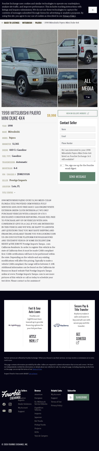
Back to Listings (10, 22)
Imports (38, 414)
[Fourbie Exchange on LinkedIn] (10, 411)
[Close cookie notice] (92, 10)
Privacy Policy (56, 406)
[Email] (71, 397)
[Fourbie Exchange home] (11, 394)
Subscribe (81, 397)
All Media (88, 88)
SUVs (37, 432)
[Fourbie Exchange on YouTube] (4, 411)
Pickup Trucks (40, 425)
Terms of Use (37, 369)
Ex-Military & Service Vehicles (41, 403)
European (38, 398)
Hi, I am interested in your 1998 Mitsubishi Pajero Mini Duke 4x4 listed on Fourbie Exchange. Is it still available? (77, 155)
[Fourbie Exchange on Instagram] (10, 404)
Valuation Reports (22, 399)
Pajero (38, 22)
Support (21, 412)
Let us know (33, 374)
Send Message (77, 176)
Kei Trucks (39, 421)
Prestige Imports (18, 180)
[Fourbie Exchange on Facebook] (4, 404)
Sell (19, 394)
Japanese (38, 417)
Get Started (81, 338)
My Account (23, 408)
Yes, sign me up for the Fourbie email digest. (79, 167)
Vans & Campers (41, 436)
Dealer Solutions (24, 404)
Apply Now (33, 338)
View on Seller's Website (77, 113)
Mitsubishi (27, 22)
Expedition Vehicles (39, 409)
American (39, 394)
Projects (38, 429)
